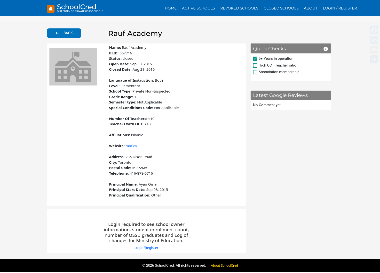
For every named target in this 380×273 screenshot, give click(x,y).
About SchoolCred (224, 266)
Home (171, 8)
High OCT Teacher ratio (277, 66)
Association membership (279, 72)
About (310, 8)
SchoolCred (78, 7)
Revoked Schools (239, 8)
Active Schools (198, 8)
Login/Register (146, 248)
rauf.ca (131, 146)
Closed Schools (281, 8)
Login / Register (340, 8)
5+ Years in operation (276, 59)
